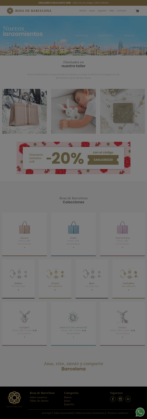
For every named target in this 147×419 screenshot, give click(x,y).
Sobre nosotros (38, 397)
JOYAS (128, 35)
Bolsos (83, 10)
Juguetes (102, 10)
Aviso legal (46, 413)
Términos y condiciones (117, 413)
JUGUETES (104, 35)
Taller (111, 10)
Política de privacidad (63, 413)
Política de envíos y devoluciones (90, 413)
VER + (8, 42)
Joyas (92, 10)
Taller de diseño (39, 400)
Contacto (121, 10)
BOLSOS (81, 35)
